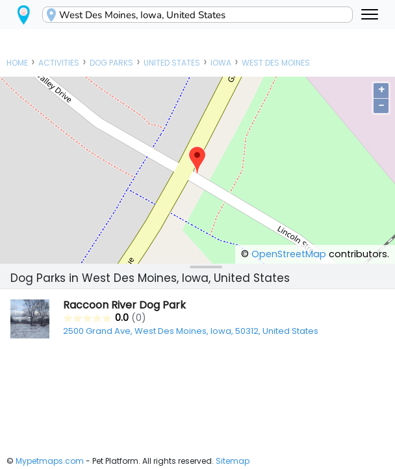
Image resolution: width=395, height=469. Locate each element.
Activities (58, 62)
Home (17, 62)
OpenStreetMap (288, 253)
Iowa (220, 62)
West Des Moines (276, 62)
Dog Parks (111, 62)
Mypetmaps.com (50, 460)
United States (172, 62)
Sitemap (232, 460)
